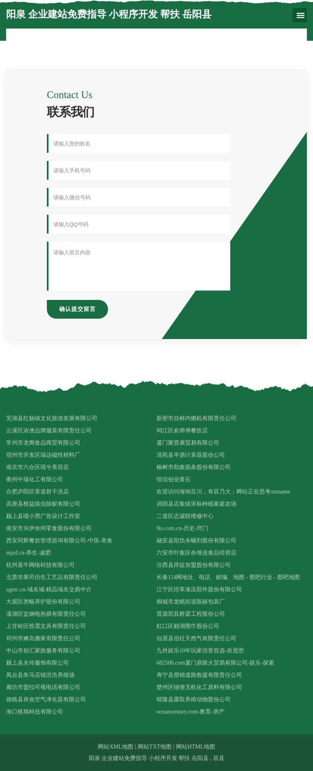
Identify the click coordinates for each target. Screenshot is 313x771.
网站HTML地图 (195, 747)
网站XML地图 (115, 747)
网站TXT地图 (155, 747)
